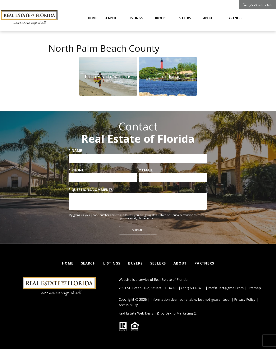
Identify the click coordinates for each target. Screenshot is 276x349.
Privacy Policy (244, 299)
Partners (204, 263)
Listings (111, 263)
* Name (75, 150)
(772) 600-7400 (193, 288)
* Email (146, 170)
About (180, 263)
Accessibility (128, 304)
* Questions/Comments (91, 189)
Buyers (135, 263)
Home (92, 18)
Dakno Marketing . (181, 313)
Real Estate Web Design (139, 313)
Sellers (158, 263)
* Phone (76, 170)
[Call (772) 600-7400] (257, 4)
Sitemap (254, 288)
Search (88, 263)
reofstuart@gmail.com (226, 288)
